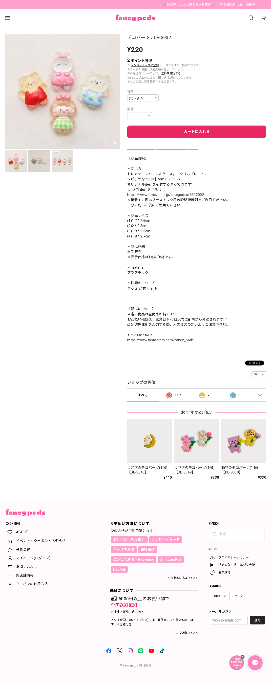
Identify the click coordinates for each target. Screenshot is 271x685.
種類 (130, 91)
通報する (258, 374)
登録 (257, 620)
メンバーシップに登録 (145, 65)
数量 (130, 109)
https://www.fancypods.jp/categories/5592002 (165, 195)
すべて (143, 395)
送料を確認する (171, 73)
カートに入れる (197, 131)
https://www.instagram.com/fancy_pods (160, 340)
